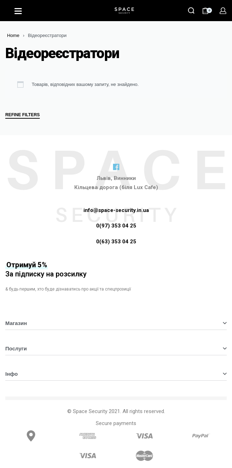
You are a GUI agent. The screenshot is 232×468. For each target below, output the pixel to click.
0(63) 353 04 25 (116, 241)
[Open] (18, 11)
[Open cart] (207, 10)
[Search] (191, 10)
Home (13, 35)
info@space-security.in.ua (116, 210)
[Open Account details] (223, 10)
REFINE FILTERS (22, 115)
